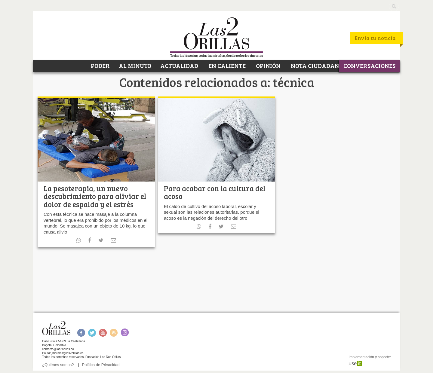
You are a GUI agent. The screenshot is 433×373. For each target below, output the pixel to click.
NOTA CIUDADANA (316, 65)
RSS (114, 333)
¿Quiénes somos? (58, 364)
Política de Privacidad (101, 364)
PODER (100, 65)
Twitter (92, 333)
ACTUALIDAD (179, 65)
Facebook (81, 333)
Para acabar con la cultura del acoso (215, 192)
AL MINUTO (135, 65)
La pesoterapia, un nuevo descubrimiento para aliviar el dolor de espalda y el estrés (95, 196)
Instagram (125, 333)
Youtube (103, 333)
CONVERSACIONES (369, 65)
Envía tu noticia (375, 37)
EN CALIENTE (226, 65)
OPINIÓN (268, 65)
